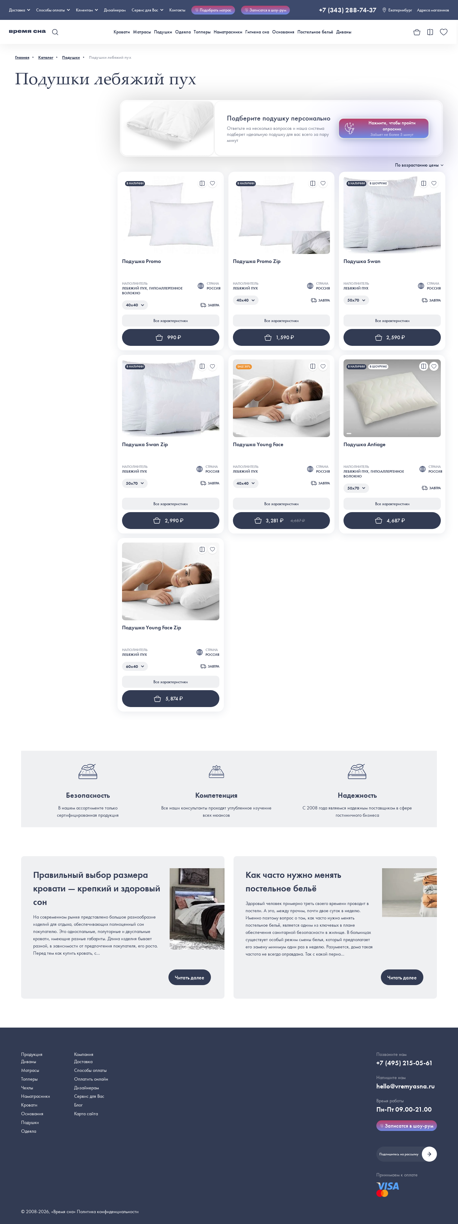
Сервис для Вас (147, 10)
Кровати (122, 32)
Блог (78, 1105)
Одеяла (183, 32)
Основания (283, 32)
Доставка (19, 10)
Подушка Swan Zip (145, 444)
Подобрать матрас (213, 10)
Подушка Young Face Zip (151, 627)
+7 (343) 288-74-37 (348, 10)
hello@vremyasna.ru (405, 1086)
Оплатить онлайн (91, 1079)
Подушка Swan (362, 261)
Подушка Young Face (258, 444)
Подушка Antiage (364, 444)
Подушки (163, 32)
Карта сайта (86, 1113)
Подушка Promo (141, 261)
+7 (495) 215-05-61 (404, 1063)
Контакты (177, 10)
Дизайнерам (115, 10)
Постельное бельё (315, 32)
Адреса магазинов (433, 10)
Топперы (202, 32)
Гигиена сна (257, 32)
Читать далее (189, 977)
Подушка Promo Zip (257, 261)
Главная (22, 57)
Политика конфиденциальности (108, 1211)
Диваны (343, 32)
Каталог (45, 57)
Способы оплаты (90, 1070)
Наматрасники (228, 32)
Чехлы (27, 1088)
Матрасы (142, 32)
